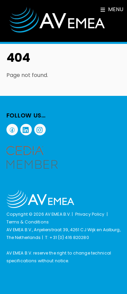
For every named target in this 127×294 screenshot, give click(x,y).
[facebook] (12, 129)
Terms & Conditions (27, 222)
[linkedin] (26, 129)
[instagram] (40, 129)
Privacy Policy (90, 214)
